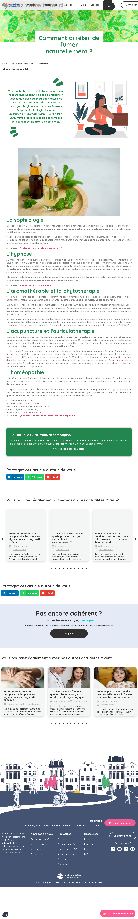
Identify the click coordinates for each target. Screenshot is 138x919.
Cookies (70, 882)
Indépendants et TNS (67, 849)
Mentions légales (44, 882)
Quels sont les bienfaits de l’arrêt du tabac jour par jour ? (48, 415)
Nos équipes (36, 849)
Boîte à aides (90, 844)
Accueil (4, 63)
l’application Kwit (63, 443)
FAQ (86, 854)
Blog (86, 849)
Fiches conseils (91, 839)
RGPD (56, 882)
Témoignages (37, 854)
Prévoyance (63, 859)
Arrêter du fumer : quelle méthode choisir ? (41, 248)
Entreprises (63, 839)
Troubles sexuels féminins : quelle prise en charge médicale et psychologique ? (68, 538)
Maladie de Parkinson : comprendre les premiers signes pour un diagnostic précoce (25, 538)
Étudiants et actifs (66, 844)
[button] (15, 477)
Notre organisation (40, 844)
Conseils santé (14, 63)
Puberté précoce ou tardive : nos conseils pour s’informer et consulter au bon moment (111, 538)
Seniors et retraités (66, 854)
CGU (63, 882)
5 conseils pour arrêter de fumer (36, 285)
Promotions (63, 864)
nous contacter (76, 449)
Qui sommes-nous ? (40, 839)
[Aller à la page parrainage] (117, 913)
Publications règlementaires (89, 882)
